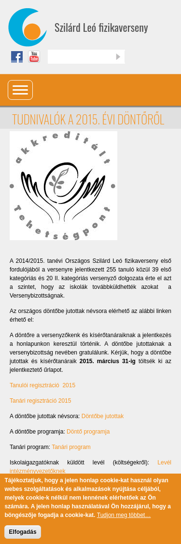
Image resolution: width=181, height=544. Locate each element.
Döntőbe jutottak (103, 416)
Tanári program (71, 447)
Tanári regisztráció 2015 (40, 400)
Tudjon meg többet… (124, 520)
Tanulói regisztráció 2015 (42, 385)
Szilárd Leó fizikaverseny (101, 27)
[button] (63, 185)
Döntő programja (88, 431)
